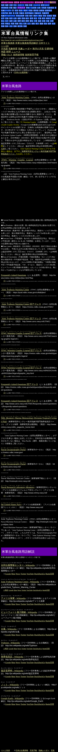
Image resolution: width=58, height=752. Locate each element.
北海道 (49, 16)
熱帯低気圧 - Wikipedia (12, 656)
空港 (27, 16)
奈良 (3, 24)
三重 (35, 21)
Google (8, 574)
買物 (26, 5)
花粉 (10, 13)
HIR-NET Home (7, 2)
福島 (19, 18)
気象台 (21, 13)
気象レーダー (6, 10)
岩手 (3, 18)
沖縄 (25, 26)
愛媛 (41, 24)
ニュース (36, 5)
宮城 (7, 18)
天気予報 (33, 750)
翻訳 (15, 8)
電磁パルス (6, 54)
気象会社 (37, 13)
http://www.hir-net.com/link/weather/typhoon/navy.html (22, 40)
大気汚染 (4, 13)
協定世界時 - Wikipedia (12, 670)
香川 (37, 24)
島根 (17, 24)
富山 (3, 21)
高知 (45, 24)
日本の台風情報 (20, 72)
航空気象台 (29, 13)
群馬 (31, 18)
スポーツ (20, 5)
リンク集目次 (50, 2)
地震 (3, 5)
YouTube (30, 574)
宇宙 (44, 16)
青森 (54, 16)
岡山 (21, 24)
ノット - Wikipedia (10, 684)
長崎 (3, 26)
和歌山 (7, 24)
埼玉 (35, 18)
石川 (7, 21)
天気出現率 (20, 16)
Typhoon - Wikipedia (10, 642)
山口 (29, 24)
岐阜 (23, 21)
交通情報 (48, 48)
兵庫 (52, 21)
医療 (31, 5)
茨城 (23, 18)
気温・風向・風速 (26, 10)
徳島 (33, 24)
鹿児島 (20, 26)
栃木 (27, 18)
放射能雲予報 (32, 54)
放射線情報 (18, 54)
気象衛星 (50, 8)
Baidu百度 (50, 574)
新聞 (8, 51)
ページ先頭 (5, 750)
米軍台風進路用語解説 (26, 43)
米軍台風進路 (8, 43)
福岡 (49, 24)
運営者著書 (39, 2)
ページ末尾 (5, 46)
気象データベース (8, 16)
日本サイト (44, 43)
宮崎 (15, 26)
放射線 (41, 10)
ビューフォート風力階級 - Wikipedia (19, 612)
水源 (16, 10)
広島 (25, 24)
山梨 (15, 21)
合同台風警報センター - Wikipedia (18, 565)
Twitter (23, 574)
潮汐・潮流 (37, 16)
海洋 (31, 16)
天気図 (44, 8)
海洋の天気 (38, 48)
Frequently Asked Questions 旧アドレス (19, 384)
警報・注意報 (31, 8)
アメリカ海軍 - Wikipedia (13, 598)
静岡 (27, 21)
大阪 (47, 21)
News (18, 574)
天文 (15, 5)
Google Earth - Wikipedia (12, 698)
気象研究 (45, 13)
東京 (43, 18)
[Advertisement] (31, 86)
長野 (19, 21)
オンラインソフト (27, 2)
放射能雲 (48, 10)
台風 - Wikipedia (9, 629)
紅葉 (17, 13)
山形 (15, 18)
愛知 (31, 21)
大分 (11, 26)
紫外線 (36, 10)
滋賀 (39, 21)
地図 (7, 5)
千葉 (39, 18)
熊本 (7, 26)
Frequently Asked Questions (13, 275)
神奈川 (48, 18)
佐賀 (53, 24)
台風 (39, 8)
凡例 (3, 149)
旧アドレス (21, 304)
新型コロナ (45, 5)
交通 (11, 5)
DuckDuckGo (39, 574)
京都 (43, 21)
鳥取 (12, 24)
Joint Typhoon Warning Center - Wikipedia (20, 581)
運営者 (16, 2)
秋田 (11, 18)
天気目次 (21, 8)
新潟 (53, 18)
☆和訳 (5, 590)
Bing (13, 574)
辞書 (11, 8)
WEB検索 (5, 8)
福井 (11, 21)
